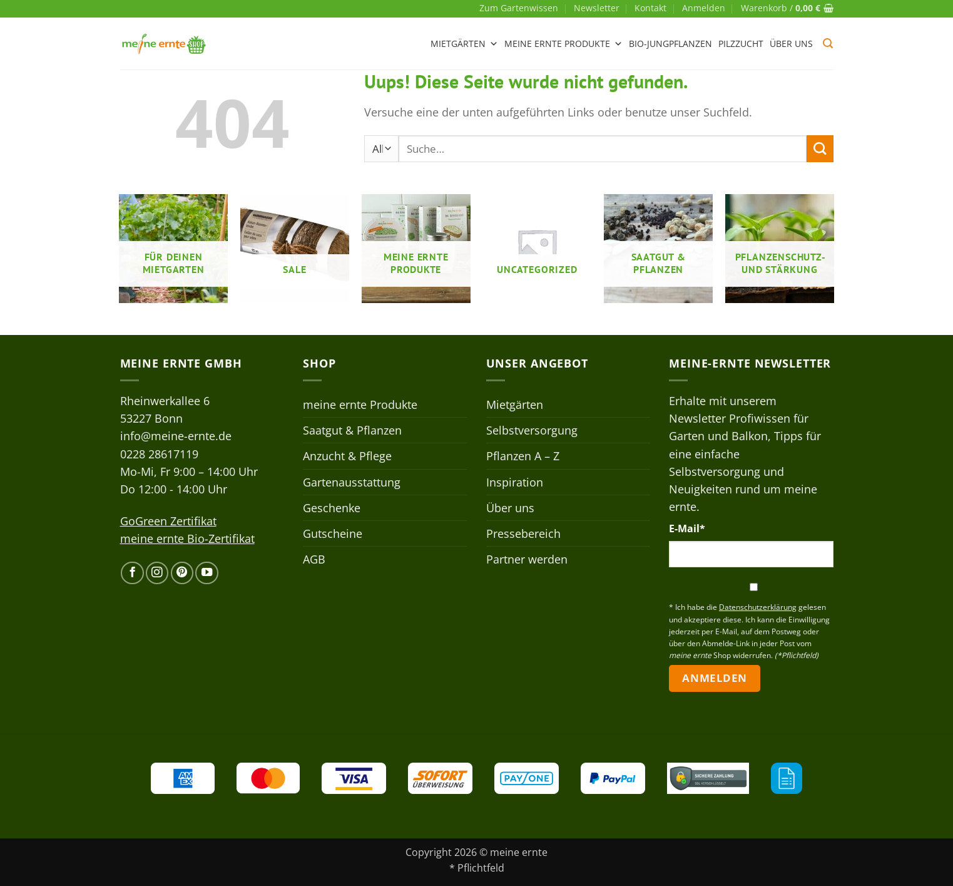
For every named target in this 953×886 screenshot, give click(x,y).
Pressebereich (523, 533)
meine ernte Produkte (563, 43)
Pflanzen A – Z (522, 455)
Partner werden (527, 559)
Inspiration (514, 482)
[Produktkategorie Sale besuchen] (294, 248)
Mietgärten (464, 43)
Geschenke (331, 507)
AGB (314, 559)
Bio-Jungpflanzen (670, 43)
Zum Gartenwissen (518, 8)
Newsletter (596, 8)
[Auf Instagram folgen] (157, 573)
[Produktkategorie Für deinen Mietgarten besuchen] (173, 248)
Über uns (791, 43)
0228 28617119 (159, 453)
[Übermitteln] (820, 148)
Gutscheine (332, 533)
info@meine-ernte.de (176, 435)
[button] (703, 8)
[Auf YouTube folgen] (206, 573)
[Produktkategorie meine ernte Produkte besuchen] (416, 248)
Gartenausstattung (351, 482)
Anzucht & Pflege (347, 455)
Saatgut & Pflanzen (352, 430)
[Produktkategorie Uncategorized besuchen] (536, 248)
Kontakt (650, 8)
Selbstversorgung (532, 430)
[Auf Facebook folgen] (132, 573)
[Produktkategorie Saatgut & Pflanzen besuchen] (658, 248)
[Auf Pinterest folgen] (182, 573)
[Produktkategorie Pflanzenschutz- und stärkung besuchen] (779, 248)
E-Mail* (687, 528)
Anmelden (714, 678)
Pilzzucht (740, 43)
